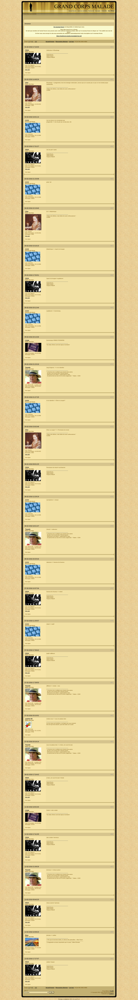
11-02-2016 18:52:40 (32, 807)
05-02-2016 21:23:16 (32, 364)
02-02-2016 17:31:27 (32, 146)
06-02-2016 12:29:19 (32, 496)
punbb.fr (111, 993)
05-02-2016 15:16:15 (32, 246)
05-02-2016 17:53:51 (32, 275)
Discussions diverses (62, 41)
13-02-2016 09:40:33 (32, 899)
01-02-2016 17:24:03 (32, 47)
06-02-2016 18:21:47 (32, 526)
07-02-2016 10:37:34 (32, 588)
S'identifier (104, 11)
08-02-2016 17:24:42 (32, 774)
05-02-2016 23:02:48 (32, 426)
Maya (26, 935)
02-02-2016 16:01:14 (32, 117)
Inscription (97, 11)
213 (36, 41)
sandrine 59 (28, 719)
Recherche (91, 11)
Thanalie (27, 367)
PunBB (112, 991)
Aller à (39, 991)
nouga (27, 340)
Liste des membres (82, 11)
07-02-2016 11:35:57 (32, 621)
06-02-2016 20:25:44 (32, 559)
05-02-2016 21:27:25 (32, 397)
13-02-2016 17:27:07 (32, 959)
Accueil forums (72, 11)
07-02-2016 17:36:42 (32, 650)
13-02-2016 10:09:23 (32, 932)
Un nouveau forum (59, 27)
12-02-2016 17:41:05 (32, 834)
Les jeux (71, 41)
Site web (27, 69)
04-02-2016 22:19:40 (32, 208)
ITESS (27, 50)
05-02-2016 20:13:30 (32, 337)
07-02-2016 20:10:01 (32, 715)
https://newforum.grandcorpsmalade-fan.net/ (69, 36)
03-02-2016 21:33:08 (32, 179)
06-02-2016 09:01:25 (32, 464)
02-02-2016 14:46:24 (32, 79)
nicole (27, 120)
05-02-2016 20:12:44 (32, 307)
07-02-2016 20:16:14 (32, 741)
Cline (26, 82)
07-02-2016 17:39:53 (32, 682)
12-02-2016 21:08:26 (32, 866)
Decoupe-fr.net (76, 999)
